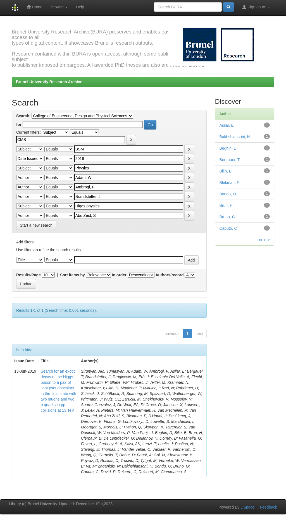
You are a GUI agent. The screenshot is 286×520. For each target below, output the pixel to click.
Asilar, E (227, 125)
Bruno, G (227, 217)
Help (80, 7)
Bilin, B (226, 171)
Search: (23, 116)
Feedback (268, 507)
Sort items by (72, 275)
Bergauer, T (230, 159)
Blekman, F (229, 182)
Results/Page (28, 275)
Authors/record (169, 275)
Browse (59, 7)
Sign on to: (256, 6)
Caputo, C (228, 228)
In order (119, 275)
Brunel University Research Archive (49, 82)
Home (34, 6)
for (19, 124)
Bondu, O (228, 194)
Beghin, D (228, 148)
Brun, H (226, 205)
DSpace (247, 507)
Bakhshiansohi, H (235, 137)
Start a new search (36, 225)
